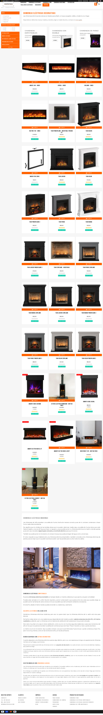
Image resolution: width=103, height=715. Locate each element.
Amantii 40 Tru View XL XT (35, 449)
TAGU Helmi (89, 176)
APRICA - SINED (62, 85)
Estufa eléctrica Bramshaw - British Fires (61, 404)
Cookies (55, 706)
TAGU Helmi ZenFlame (62, 358)
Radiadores (38, 5)
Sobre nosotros (40, 698)
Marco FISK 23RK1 (35, 176)
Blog (36, 704)
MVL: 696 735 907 (5, 702)
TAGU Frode (62, 222)
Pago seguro (56, 698)
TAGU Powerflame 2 (34, 222)
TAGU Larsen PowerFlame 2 (34, 267)
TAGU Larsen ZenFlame (61, 313)
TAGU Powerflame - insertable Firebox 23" (62, 131)
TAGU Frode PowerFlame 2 (35, 358)
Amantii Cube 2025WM (35, 404)
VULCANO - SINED (88, 85)
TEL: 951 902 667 (5, 700)
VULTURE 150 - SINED (34, 131)
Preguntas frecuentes (42, 700)
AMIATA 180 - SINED (35, 85)
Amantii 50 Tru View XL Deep (62, 451)
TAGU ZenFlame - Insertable (62, 267)
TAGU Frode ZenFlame (89, 267)
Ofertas (46, 5)
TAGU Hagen (89, 131)
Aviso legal (56, 704)
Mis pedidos (21, 702)
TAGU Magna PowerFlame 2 (88, 313)
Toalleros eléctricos (27, 5)
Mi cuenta (21, 700)
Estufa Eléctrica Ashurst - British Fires (35, 499)
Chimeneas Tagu (74, 698)
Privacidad (56, 702)
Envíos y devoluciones (41, 702)
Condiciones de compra (59, 700)
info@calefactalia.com (7, 704)
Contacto (3, 698)
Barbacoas (23, 2)
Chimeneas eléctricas (35, 2)
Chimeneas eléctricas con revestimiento (82, 702)
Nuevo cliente (22, 698)
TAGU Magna (89, 222)
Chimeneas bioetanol (59, 2)
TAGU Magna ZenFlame (35, 313)
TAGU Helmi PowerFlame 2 (89, 358)
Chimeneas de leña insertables (79, 704)
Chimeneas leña (47, 2)
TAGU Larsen (61, 176)
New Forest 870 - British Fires (89, 451)
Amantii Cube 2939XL (89, 401)
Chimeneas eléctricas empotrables (80, 700)
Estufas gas (71, 2)
